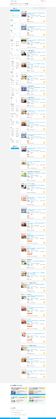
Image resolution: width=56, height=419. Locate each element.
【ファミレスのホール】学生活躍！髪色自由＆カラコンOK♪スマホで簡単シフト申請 (36, 162)
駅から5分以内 (12, 121)
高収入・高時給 (12, 58)
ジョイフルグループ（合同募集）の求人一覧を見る (32, 377)
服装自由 (12, 116)
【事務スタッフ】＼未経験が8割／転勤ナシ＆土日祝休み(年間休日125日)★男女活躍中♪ (36, 321)
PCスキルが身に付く (12, 124)
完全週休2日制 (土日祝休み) (12, 95)
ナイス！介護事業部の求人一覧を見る (30, 353)
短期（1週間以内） (17, 41)
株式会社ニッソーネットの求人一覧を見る (31, 180)
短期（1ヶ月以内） (12, 43)
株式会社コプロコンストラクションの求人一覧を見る (32, 315)
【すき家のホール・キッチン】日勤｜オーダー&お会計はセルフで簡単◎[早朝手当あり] (36, 76)
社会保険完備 (12, 134)
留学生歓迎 (17, 66)
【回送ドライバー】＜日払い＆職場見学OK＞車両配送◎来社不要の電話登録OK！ (36, 261)
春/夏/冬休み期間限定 (17, 45)
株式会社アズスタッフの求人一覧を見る (31, 267)
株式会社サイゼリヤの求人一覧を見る (30, 129)
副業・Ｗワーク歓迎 (17, 68)
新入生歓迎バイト (17, 50)
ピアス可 (17, 116)
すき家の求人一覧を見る (29, 82)
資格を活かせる (17, 142)
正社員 (17, 73)
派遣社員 (17, 75)
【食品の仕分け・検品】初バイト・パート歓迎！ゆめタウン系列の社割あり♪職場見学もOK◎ (36, 198)
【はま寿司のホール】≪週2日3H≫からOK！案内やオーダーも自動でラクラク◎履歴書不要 (36, 27)
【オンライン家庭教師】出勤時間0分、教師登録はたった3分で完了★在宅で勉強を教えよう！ (36, 52)
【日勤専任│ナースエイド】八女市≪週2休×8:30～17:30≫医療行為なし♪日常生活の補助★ (36, 173)
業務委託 (17, 76)
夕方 (16, 100)
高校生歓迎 (17, 62)
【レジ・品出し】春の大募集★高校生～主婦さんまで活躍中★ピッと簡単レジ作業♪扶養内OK (36, 186)
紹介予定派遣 (12, 76)
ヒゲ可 (17, 117)
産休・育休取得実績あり (17, 136)
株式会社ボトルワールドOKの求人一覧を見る (31, 192)
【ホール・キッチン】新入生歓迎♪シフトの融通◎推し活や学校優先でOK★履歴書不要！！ (36, 40)
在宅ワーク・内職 (17, 82)
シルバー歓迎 (12, 66)
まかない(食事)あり (13, 129)
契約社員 (12, 75)
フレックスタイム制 (17, 93)
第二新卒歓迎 (12, 69)
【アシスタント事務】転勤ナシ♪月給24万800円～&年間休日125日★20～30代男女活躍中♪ (36, 308)
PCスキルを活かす (17, 140)
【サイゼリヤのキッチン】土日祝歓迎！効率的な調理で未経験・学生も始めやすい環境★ (36, 223)
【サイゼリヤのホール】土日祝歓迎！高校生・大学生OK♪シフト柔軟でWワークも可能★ (36, 359)
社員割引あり (17, 133)
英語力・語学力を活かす (12, 140)
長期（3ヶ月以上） (12, 45)
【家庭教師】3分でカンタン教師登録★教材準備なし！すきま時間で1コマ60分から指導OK (36, 88)
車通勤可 (17, 121)
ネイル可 (12, 117)
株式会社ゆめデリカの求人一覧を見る (30, 204)
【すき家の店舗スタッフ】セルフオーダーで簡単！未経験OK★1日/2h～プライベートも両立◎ (36, 111)
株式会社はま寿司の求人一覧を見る (30, 21)
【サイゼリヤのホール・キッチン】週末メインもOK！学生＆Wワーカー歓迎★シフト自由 (36, 123)
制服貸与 (12, 133)
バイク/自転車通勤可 (12, 123)
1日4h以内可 (17, 80)
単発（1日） (12, 41)
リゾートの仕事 (12, 84)
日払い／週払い (17, 58)
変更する (15, 23)
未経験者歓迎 (12, 62)
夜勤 (16, 101)
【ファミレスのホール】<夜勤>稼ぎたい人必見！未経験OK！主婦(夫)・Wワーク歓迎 (36, 371)
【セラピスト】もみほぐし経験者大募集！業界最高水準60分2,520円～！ (36, 334)
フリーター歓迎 (12, 68)
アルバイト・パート (12, 73)
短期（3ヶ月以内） (17, 43)
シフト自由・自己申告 (12, 93)
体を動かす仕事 (12, 82)
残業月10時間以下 (17, 84)
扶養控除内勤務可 (12, 80)
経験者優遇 (12, 142)
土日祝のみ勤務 (12, 91)
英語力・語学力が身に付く (17, 123)
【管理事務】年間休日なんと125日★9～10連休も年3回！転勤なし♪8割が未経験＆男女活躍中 (36, 235)
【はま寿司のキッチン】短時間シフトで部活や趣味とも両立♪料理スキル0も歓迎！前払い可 (36, 13)
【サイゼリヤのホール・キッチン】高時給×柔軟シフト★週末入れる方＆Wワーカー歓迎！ (36, 64)
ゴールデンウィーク (12, 50)
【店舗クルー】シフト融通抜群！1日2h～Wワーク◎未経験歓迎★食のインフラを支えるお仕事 (36, 273)
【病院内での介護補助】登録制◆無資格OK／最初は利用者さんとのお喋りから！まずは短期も (36, 296)
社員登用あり (17, 134)
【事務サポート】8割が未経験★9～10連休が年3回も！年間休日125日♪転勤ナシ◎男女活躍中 (36, 248)
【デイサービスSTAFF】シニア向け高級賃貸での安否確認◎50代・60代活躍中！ (36, 285)
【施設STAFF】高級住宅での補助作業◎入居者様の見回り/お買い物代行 (36, 347)
